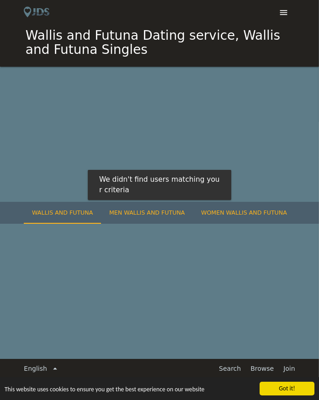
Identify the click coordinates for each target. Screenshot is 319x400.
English (42, 369)
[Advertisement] (159, 135)
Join (289, 368)
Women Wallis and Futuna (244, 212)
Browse (262, 368)
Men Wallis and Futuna (147, 212)
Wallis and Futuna (62, 212)
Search (230, 368)
